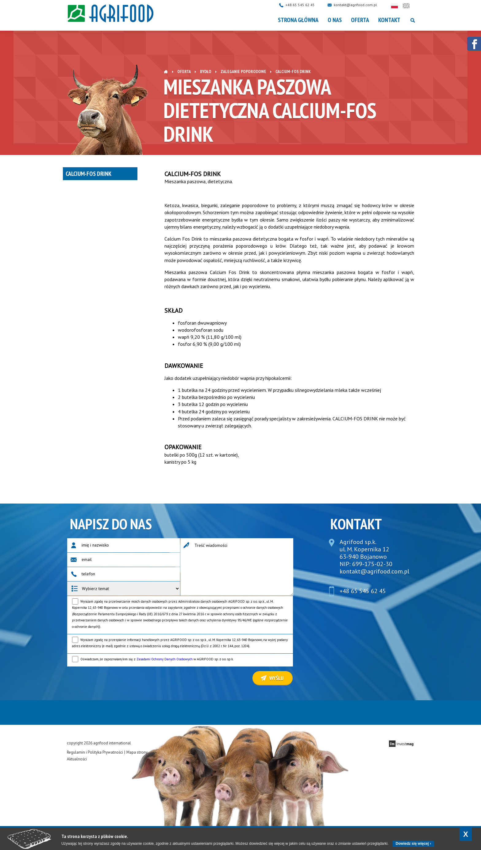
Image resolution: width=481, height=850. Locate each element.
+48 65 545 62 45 (306, 4)
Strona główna (298, 20)
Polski (400, 5)
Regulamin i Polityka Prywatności (95, 752)
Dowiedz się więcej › (413, 843)
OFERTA (360, 20)
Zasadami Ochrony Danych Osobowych (165, 659)
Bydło (205, 71)
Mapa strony (137, 752)
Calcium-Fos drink (88, 174)
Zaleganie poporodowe (243, 71)
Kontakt (389, 20)
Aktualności (77, 759)
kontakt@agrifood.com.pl (361, 4)
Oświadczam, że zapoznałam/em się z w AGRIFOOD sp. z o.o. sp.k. (156, 659)
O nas (335, 20)
